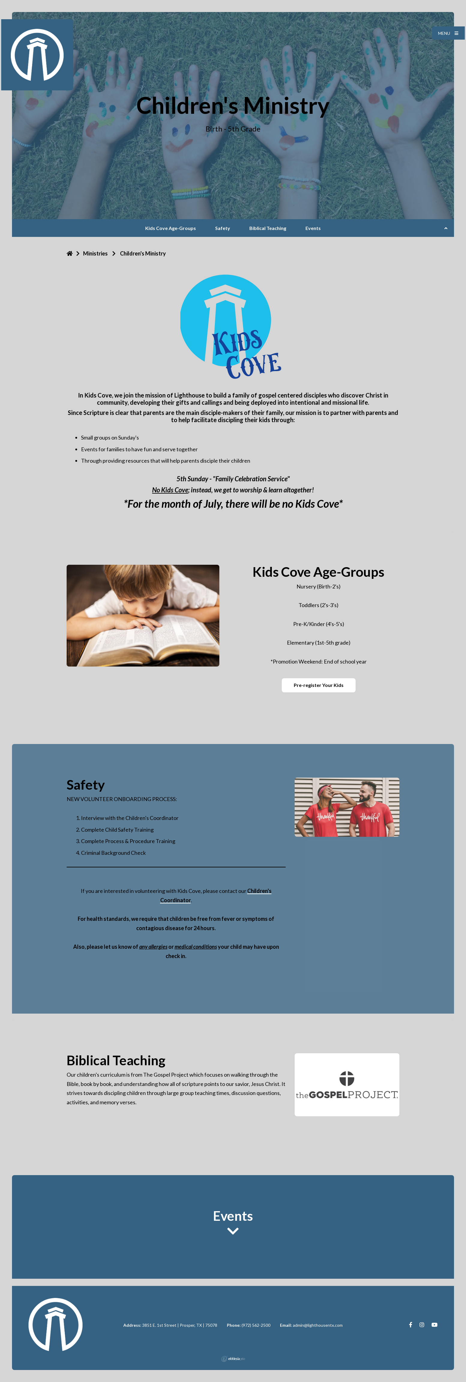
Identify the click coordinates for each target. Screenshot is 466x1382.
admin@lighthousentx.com (318, 1325)
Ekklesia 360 (233, 1359)
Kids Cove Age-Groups (170, 228)
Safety (222, 228)
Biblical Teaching (267, 228)
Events (313, 228)
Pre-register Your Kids (319, 685)
